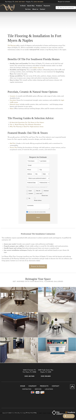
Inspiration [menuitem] (26, 389)
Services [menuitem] (38, 389)
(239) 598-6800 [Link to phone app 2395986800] (46, 376)
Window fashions (38, 200)
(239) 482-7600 (20, 2)
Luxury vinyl (39, 193)
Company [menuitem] (33, 386)
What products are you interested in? (36, 187)
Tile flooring (12, 45)
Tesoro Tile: (13, 147)
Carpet (30, 190)
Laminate (31, 193)
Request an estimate (38, 266)
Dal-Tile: (12, 143)
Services (28, 9)
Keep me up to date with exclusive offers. (37, 211)
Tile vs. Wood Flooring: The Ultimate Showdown (25, 124)
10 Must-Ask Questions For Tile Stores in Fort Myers (27, 122)
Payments (47, 5)
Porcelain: (13, 100)
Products (39, 5)
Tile (29, 198)
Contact (42, 9)
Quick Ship (30, 5)
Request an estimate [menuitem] (64, 1)
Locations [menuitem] (49, 389)
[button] (22, 6)
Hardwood (46, 190)
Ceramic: (12, 96)
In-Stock (23, 5)
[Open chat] (69, 416)
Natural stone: (14, 104)
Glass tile (38, 190)
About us (35, 9)
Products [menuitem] (44, 386)
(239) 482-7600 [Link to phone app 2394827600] (29, 376)
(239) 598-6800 (38, 2)
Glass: (12, 108)
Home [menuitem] (22, 386)
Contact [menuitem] (55, 386)
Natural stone (45, 195)
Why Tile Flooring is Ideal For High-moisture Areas (26, 126)
